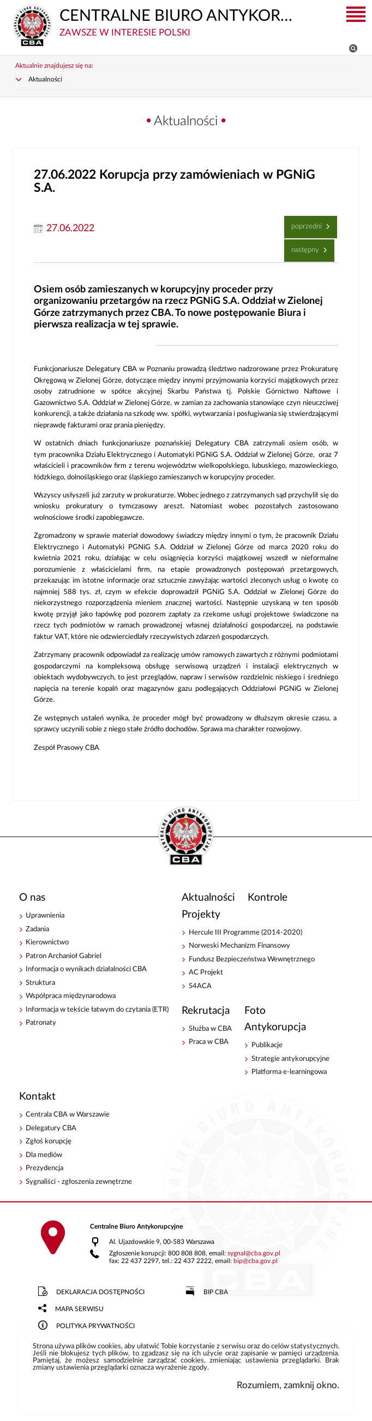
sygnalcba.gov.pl (253, 1253)
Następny (303, 246)
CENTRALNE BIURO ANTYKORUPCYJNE (154, 21)
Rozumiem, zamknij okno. (288, 1385)
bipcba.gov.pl (255, 1261)
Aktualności (45, 80)
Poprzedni (304, 223)
